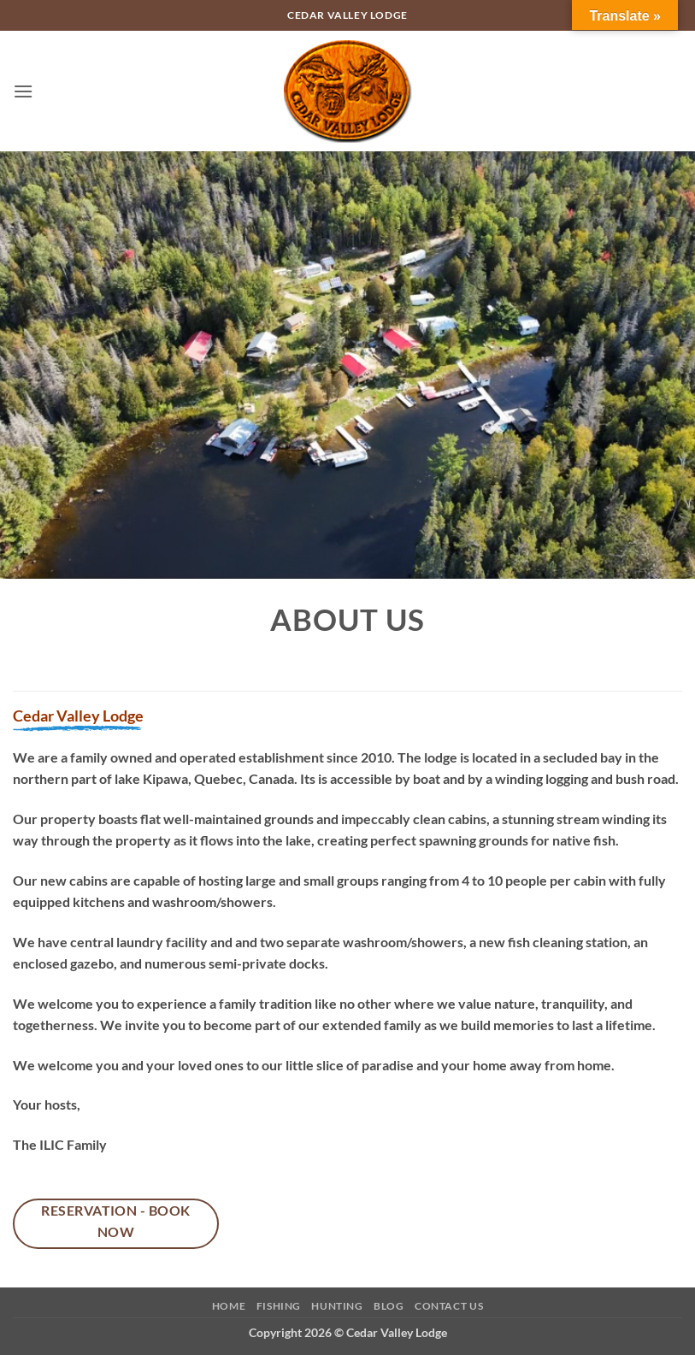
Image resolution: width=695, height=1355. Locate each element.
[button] (23, 91)
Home (228, 1305)
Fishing (278, 1305)
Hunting (336, 1305)
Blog (388, 1305)
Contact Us (449, 1305)
